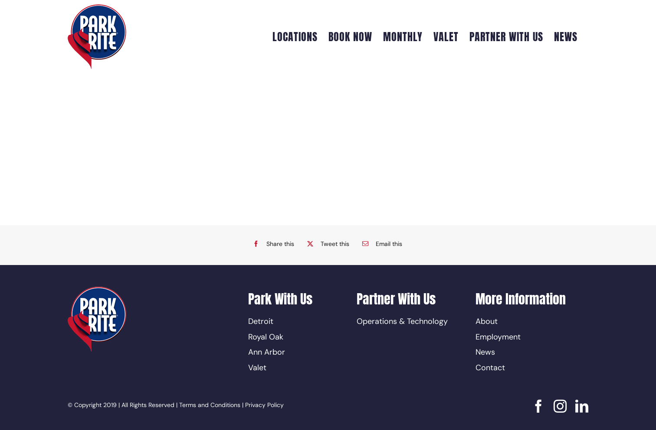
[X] (326, 244)
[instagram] (560, 406)
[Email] (380, 244)
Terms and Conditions (209, 405)
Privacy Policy (264, 405)
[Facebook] (271, 244)
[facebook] (538, 406)
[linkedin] (581, 406)
